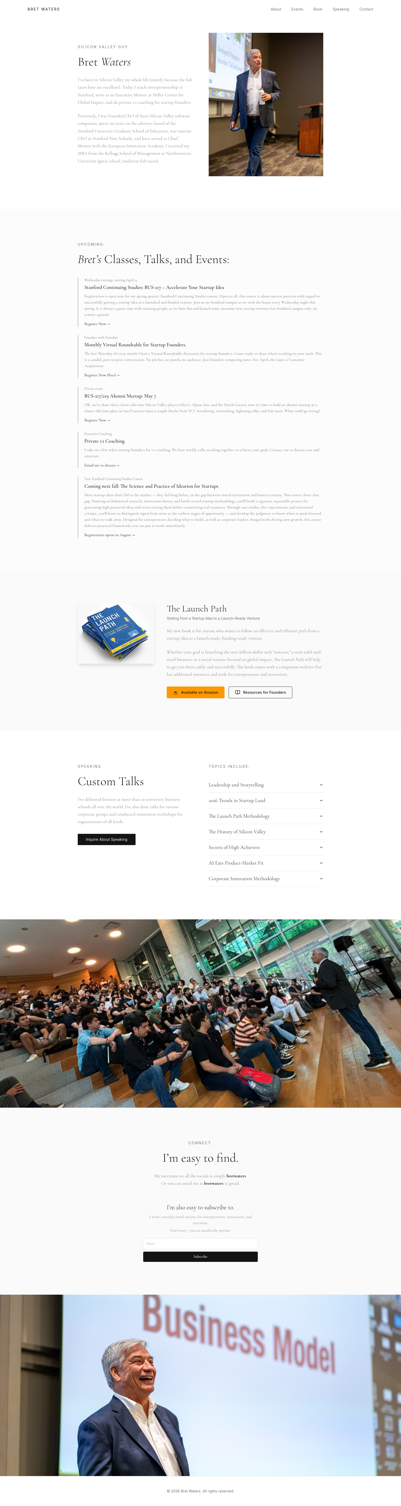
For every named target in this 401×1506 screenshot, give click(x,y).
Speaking (341, 9)
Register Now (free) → (101, 375)
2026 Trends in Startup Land (266, 800)
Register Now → (97, 323)
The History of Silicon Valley (266, 832)
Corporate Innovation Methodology (266, 879)
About (276, 9)
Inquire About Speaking (106, 839)
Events (297, 9)
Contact (366, 9)
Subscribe (200, 1256)
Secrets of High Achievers (266, 847)
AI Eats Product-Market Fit (266, 863)
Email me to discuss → (101, 465)
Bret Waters (44, 9)
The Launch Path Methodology (266, 816)
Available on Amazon (195, 692)
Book (318, 9)
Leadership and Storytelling (266, 785)
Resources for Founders (260, 692)
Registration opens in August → (109, 534)
